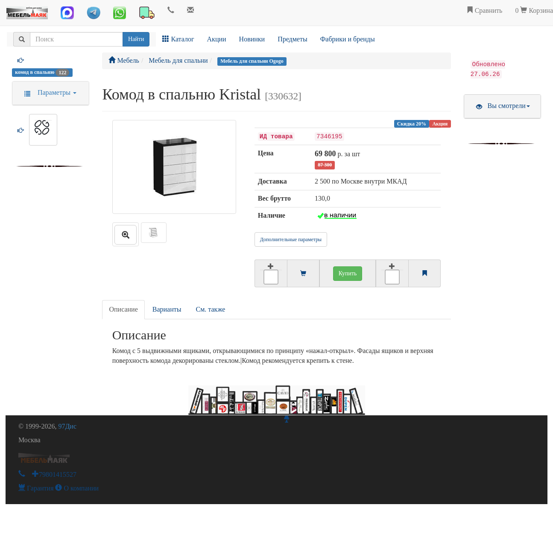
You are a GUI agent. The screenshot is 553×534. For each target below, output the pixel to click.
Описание (123, 309)
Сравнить (484, 10)
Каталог (178, 39)
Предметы (292, 39)
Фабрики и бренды (347, 39)
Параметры (47, 92)
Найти (136, 39)
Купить (348, 273)
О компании (77, 488)
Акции (216, 39)
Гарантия (36, 488)
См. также (210, 309)
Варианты (166, 309)
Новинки (252, 39)
